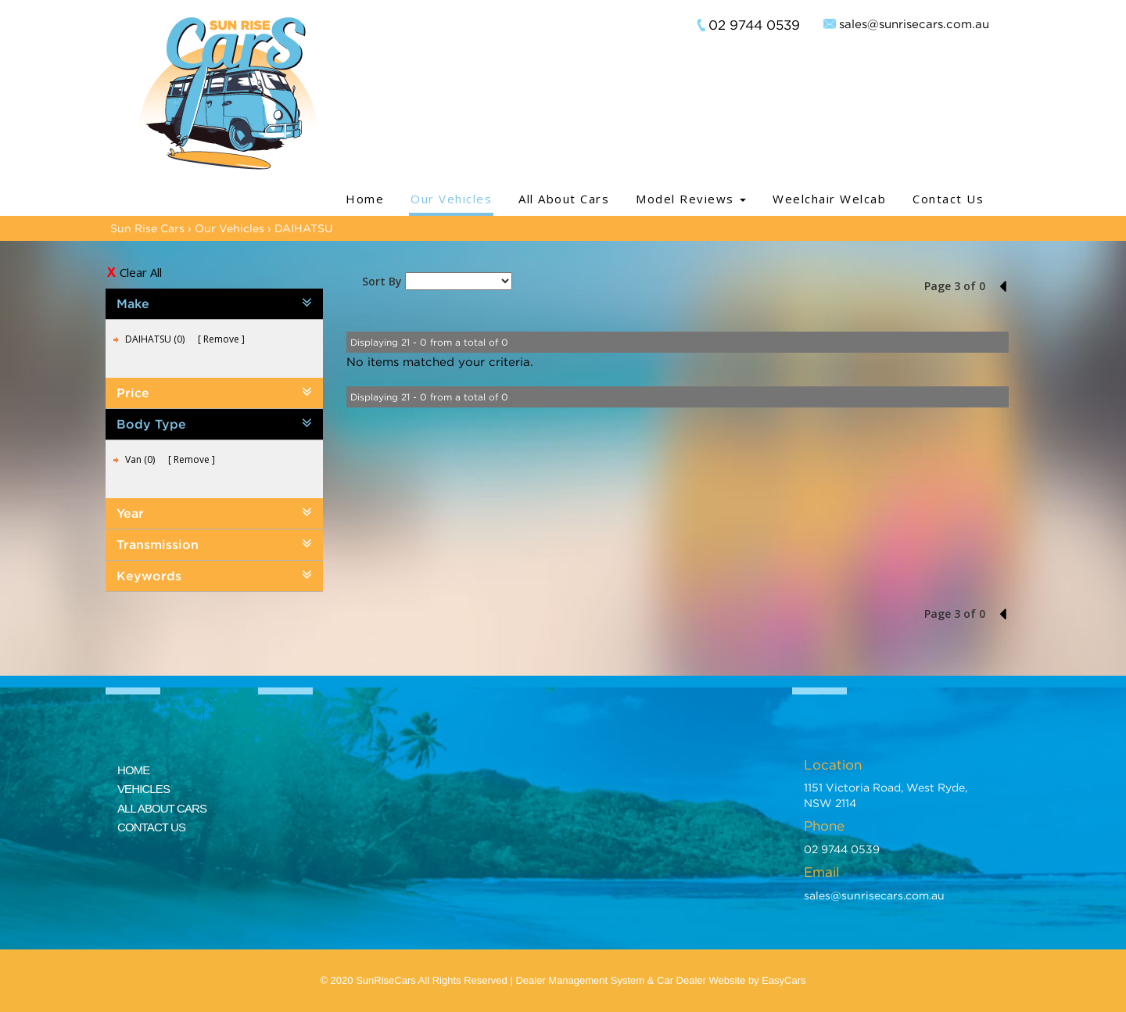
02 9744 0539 (754, 25)
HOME (133, 770)
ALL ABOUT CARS (161, 808)
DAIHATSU (303, 228)
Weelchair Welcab (829, 198)
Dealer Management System (579, 980)
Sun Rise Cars (147, 228)
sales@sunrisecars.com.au (914, 23)
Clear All (141, 272)
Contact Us (948, 198)
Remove (221, 339)
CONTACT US (151, 827)
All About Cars (563, 198)
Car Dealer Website (701, 980)
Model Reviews (691, 198)
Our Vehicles (451, 198)
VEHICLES (143, 788)
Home (365, 198)
